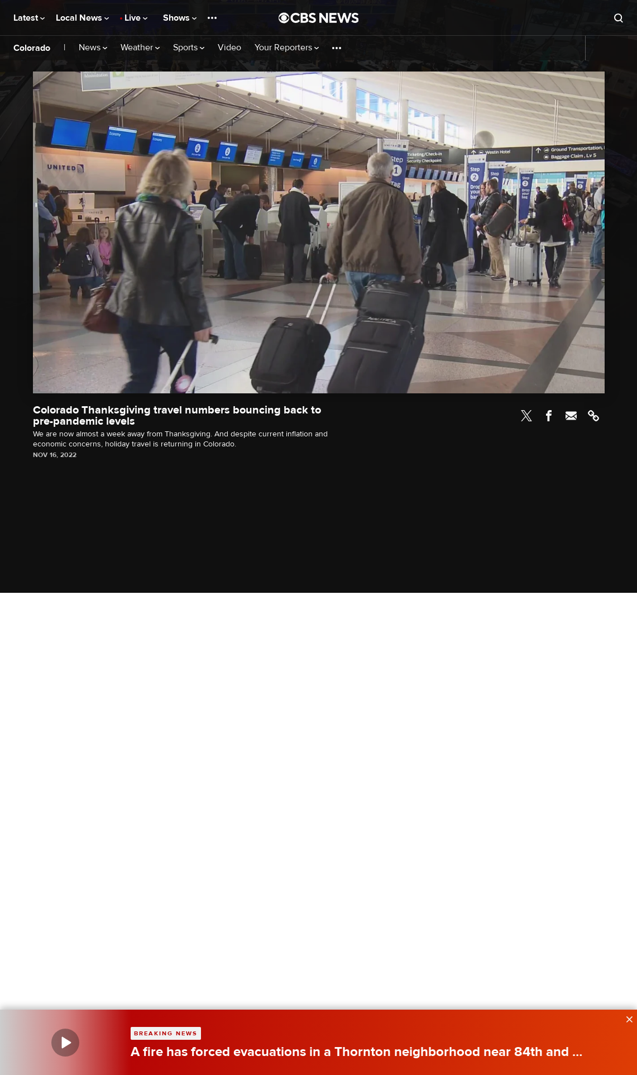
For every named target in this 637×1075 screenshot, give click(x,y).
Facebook (548, 415)
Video (229, 47)
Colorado (31, 48)
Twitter (526, 415)
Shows (180, 17)
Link (593, 415)
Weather (140, 47)
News (93, 47)
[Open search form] (619, 18)
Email (571, 415)
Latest (29, 17)
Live (135, 17)
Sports (188, 47)
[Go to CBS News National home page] (319, 17)
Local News (82, 17)
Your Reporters (287, 47)
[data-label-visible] (625, 1018)
